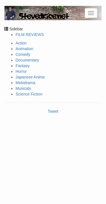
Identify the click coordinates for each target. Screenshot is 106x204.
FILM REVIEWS (30, 34)
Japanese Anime (30, 77)
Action (21, 43)
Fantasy (23, 65)
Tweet (53, 111)
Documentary (27, 60)
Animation (24, 48)
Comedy (23, 54)
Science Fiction (29, 94)
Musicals (23, 88)
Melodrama (25, 82)
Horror (21, 71)
